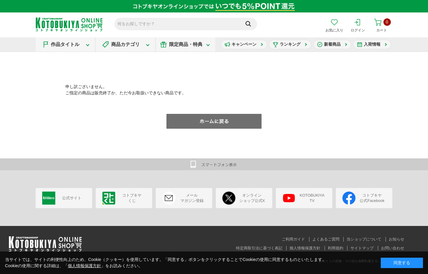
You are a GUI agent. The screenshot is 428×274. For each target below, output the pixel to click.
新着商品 (332, 44)
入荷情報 (372, 44)
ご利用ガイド (293, 239)
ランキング (290, 44)
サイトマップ (362, 248)
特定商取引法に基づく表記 (259, 248)
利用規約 (335, 248)
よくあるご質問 (325, 239)
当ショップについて (364, 239)
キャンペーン (244, 44)
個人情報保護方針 (304, 248)
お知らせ (396, 239)
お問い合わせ (392, 248)
